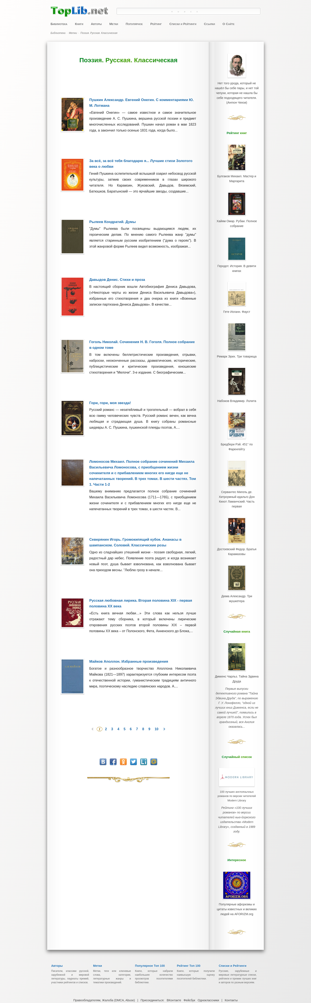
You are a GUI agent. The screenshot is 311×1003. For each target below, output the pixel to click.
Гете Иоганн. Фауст (237, 297)
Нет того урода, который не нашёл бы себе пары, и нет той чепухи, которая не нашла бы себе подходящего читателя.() (236, 90)
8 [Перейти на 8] (143, 719)
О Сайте (229, 24)
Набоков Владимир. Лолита (237, 380)
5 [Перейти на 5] (125, 719)
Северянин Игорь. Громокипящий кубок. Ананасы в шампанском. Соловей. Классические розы (135, 535)
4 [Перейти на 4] (118, 719)
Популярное (134, 24)
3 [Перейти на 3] (112, 719)
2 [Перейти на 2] (106, 719)
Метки (113, 24)
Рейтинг (156, 24)
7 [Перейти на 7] (137, 719)
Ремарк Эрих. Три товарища (236, 339)
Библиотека (59, 24)
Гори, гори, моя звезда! (110, 398)
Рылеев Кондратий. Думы (112, 222)
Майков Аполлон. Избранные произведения (128, 654)
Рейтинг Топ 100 (188, 921)
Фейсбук (189, 956)
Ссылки (209, 24)
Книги (79, 24)
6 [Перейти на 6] (131, 719)
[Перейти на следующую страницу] (164, 719)
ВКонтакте (174, 956)
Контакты (230, 956)
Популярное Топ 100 (150, 921)
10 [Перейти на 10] (157, 719)
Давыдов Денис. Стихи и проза (117, 277)
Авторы (96, 24)
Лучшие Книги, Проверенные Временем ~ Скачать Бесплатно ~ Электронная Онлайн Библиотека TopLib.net (160, 975)
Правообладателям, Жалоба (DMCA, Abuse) (104, 956)
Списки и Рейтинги (182, 24)
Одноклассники (208, 956)
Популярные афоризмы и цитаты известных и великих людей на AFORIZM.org (236, 850)
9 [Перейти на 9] (150, 719)
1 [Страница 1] (99, 719)
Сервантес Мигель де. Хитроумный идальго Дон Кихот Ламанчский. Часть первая (237, 470)
